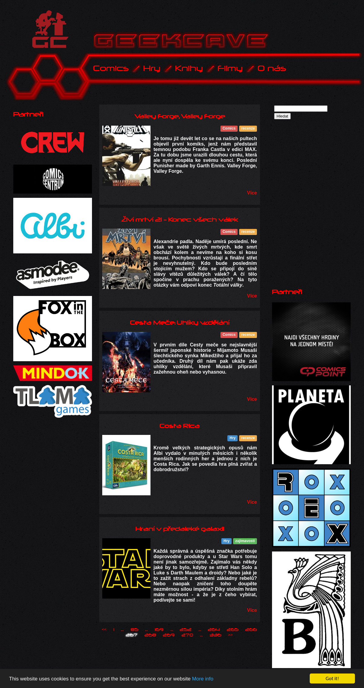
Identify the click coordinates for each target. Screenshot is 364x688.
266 (251, 629)
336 (215, 635)
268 (150, 635)
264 (214, 629)
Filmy (230, 68)
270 (187, 635)
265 (233, 629)
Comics (111, 68)
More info (203, 679)
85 (134, 629)
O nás (272, 68)
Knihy (189, 68)
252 (185, 629)
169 (159, 629)
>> (230, 635)
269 (169, 635)
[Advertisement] (317, 163)
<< (104, 629)
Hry (151, 68)
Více (252, 192)
